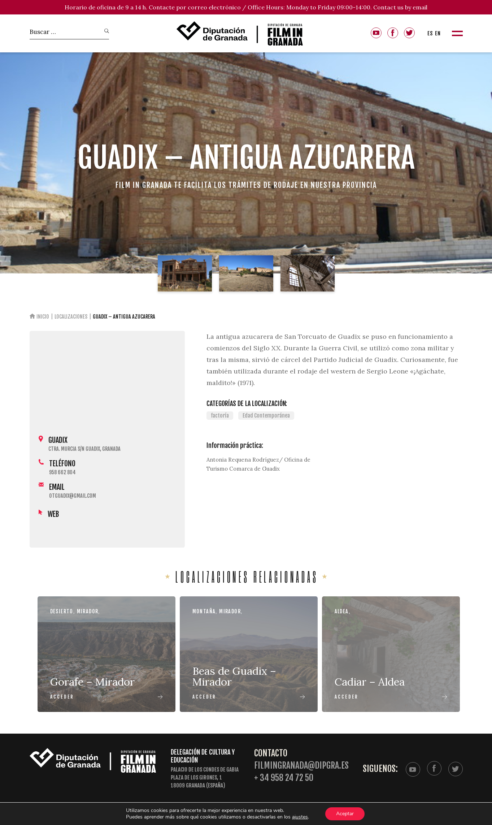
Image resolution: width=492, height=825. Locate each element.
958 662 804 (62, 472)
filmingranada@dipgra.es (301, 765)
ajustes (300, 817)
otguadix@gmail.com (72, 496)
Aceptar (345, 813)
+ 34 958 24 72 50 (283, 778)
